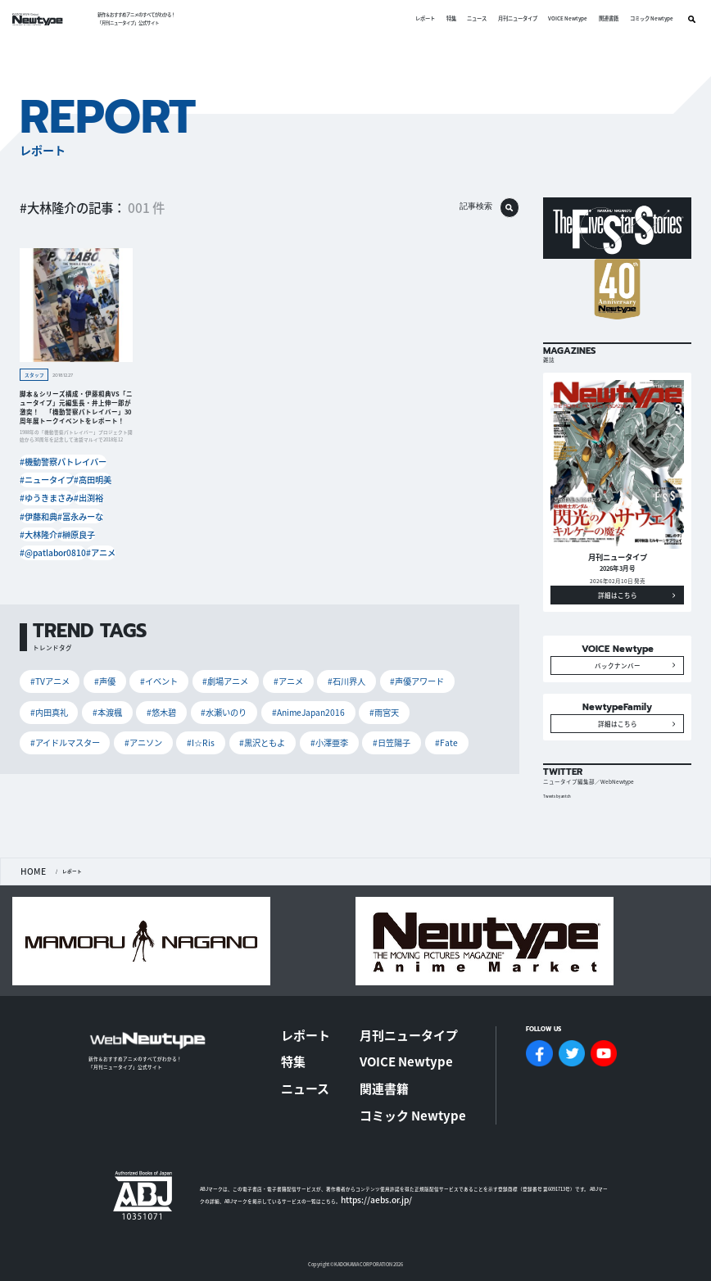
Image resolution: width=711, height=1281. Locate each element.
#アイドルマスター (267, 678)
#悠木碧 (38, 678)
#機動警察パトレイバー (51, 460)
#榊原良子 (74, 516)
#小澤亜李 (42, 703)
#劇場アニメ (179, 654)
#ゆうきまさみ (41, 488)
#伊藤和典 (36, 502)
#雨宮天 (208, 678)
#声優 (85, 654)
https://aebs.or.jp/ (361, 1171)
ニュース (471, 18)
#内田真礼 (383, 654)
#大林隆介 (36, 516)
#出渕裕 (81, 488)
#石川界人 (273, 654)
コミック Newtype (645, 18)
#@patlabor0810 (43, 530)
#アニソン (328, 678)
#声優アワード (328, 654)
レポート (418, 18)
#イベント (127, 654)
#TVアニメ (42, 654)
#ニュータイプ (41, 474)
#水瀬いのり (88, 678)
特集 (445, 18)
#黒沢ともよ (420, 678)
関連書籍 (602, 18)
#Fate (132, 703)
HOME (27, 917)
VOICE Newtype (562, 18)
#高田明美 (84, 474)
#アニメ (84, 530)
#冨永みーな (76, 502)
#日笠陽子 (91, 703)
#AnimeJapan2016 (151, 678)
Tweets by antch (561, 844)
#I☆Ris (373, 678)
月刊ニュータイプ (511, 18)
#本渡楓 (429, 654)
